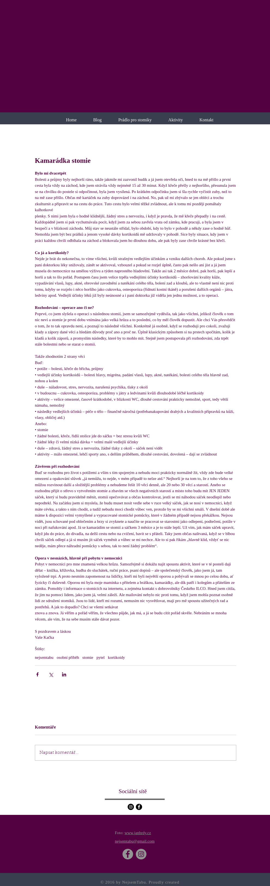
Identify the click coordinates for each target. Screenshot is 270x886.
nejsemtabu (44, 657)
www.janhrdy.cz (137, 833)
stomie (87, 657)
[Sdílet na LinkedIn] (64, 674)
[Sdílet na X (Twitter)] (50, 674)
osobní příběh (68, 657)
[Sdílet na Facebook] (37, 674)
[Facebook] (139, 807)
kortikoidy (116, 657)
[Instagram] (131, 807)
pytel (100, 657)
